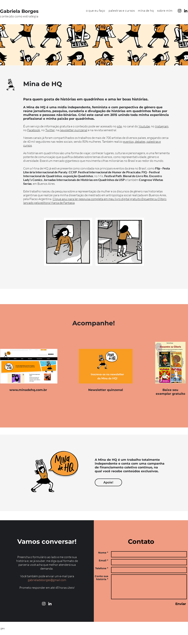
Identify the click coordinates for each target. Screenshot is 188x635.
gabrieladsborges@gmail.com (47, 580)
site (119, 126)
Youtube (144, 126)
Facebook (33, 130)
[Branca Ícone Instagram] (43, 603)
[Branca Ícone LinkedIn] (50, 603)
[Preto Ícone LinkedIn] (185, 10)
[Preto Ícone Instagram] (179, 10)
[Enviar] (180, 604)
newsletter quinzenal (73, 130)
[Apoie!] (108, 482)
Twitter (50, 130)
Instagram (161, 126)
